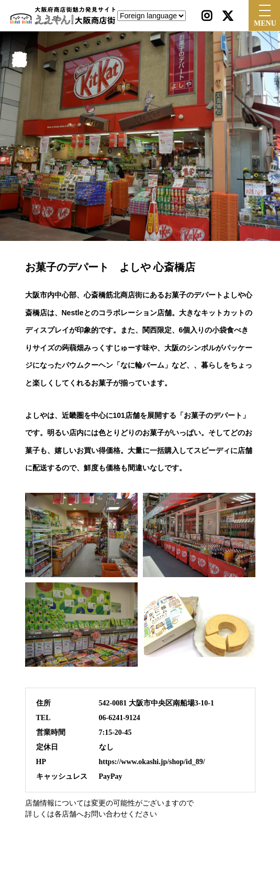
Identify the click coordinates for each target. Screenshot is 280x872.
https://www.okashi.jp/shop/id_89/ (152, 762)
